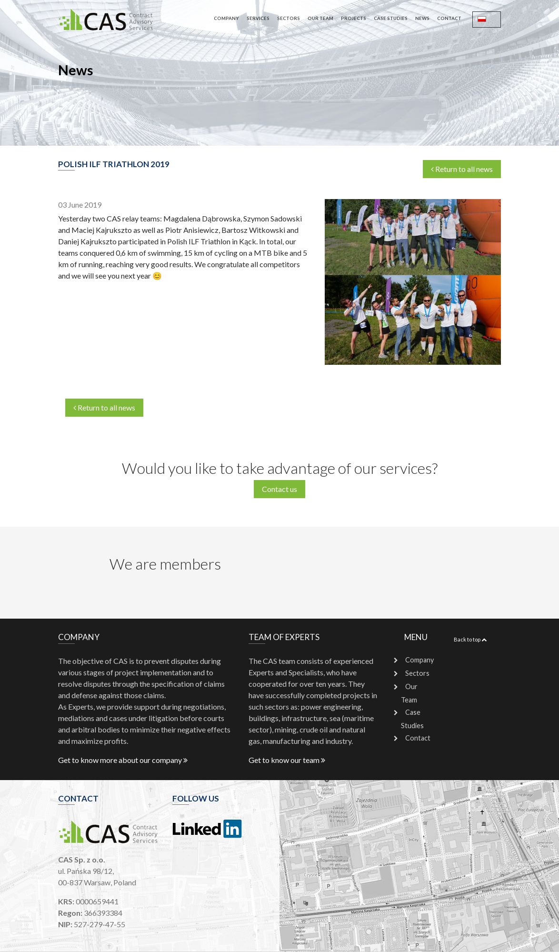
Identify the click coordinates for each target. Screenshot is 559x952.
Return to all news (462, 168)
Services (258, 18)
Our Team (320, 18)
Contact (449, 18)
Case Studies (391, 18)
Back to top (470, 639)
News (422, 18)
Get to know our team (287, 759)
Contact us (279, 488)
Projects (353, 18)
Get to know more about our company (123, 759)
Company (226, 18)
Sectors (288, 18)
